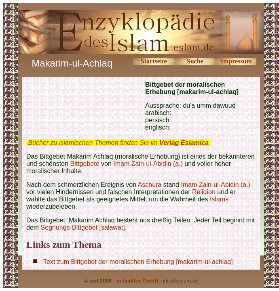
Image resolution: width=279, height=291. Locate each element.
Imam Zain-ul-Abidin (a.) (148, 163)
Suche (195, 61)
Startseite (154, 61)
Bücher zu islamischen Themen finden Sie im (118, 142)
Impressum (236, 61)
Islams (219, 199)
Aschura (150, 184)
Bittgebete (84, 163)
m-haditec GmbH (137, 281)
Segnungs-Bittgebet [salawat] (83, 227)
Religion (204, 191)
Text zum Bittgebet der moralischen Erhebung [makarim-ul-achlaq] (138, 261)
